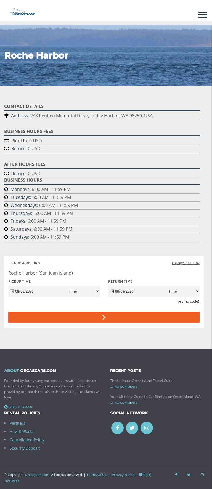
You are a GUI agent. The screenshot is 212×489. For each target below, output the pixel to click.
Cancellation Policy (27, 439)
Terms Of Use (97, 474)
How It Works (22, 431)
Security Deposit (25, 448)
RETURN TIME (120, 281)
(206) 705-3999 (18, 407)
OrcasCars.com (37, 474)
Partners (17, 423)
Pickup (24, 262)
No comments (123, 386)
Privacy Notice (123, 474)
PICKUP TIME (19, 281)
